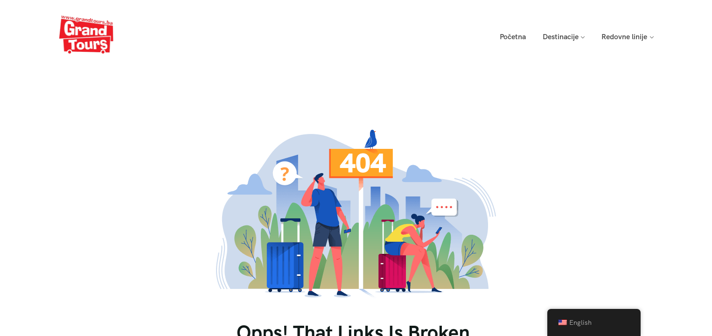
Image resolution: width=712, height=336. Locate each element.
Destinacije (561, 37)
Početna (513, 37)
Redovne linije (624, 37)
